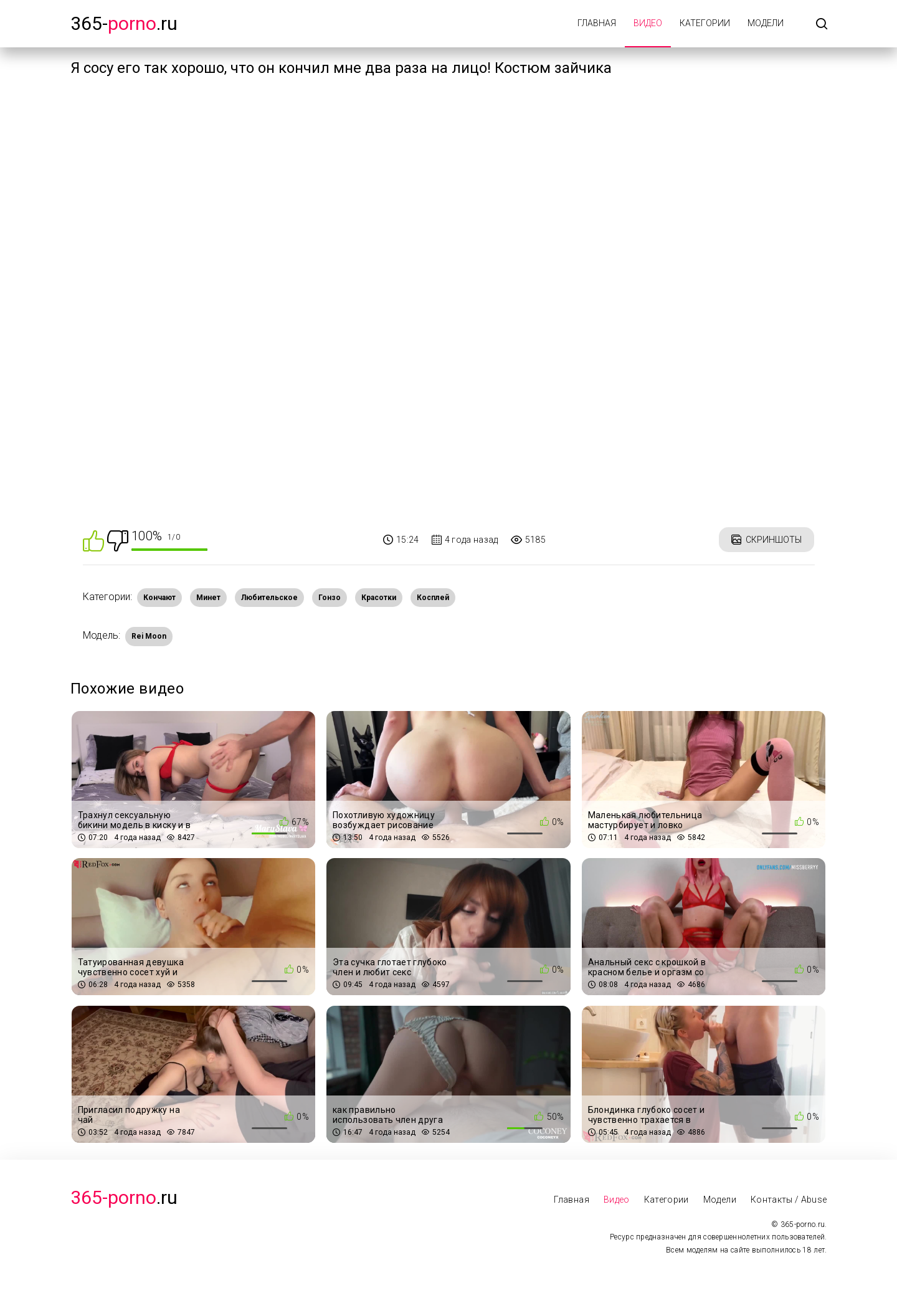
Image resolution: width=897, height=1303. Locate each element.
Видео (648, 23)
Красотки (378, 597)
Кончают (159, 597)
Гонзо (329, 597)
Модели (766, 23)
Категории (705, 23)
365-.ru (124, 23)
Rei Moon (148, 636)
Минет (208, 597)
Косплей (433, 597)
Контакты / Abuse (789, 1200)
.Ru (124, 1197)
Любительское (269, 597)
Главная (596, 23)
